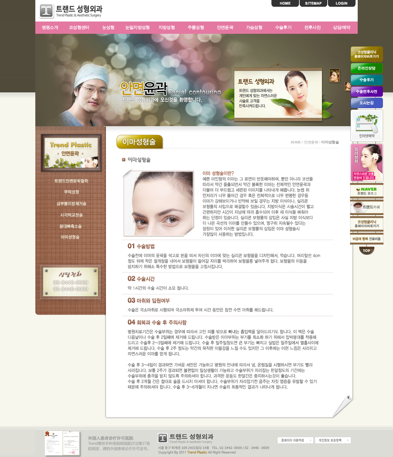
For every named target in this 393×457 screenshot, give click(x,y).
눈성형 (108, 27)
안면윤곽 (225, 27)
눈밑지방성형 (137, 27)
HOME (285, 3)
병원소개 (50, 27)
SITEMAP (313, 3)
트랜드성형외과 (75, 11)
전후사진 (312, 27)
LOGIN (342, 3)
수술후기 (283, 27)
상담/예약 (341, 27)
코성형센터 (79, 27)
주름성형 (196, 27)
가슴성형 (254, 27)
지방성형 (166, 27)
